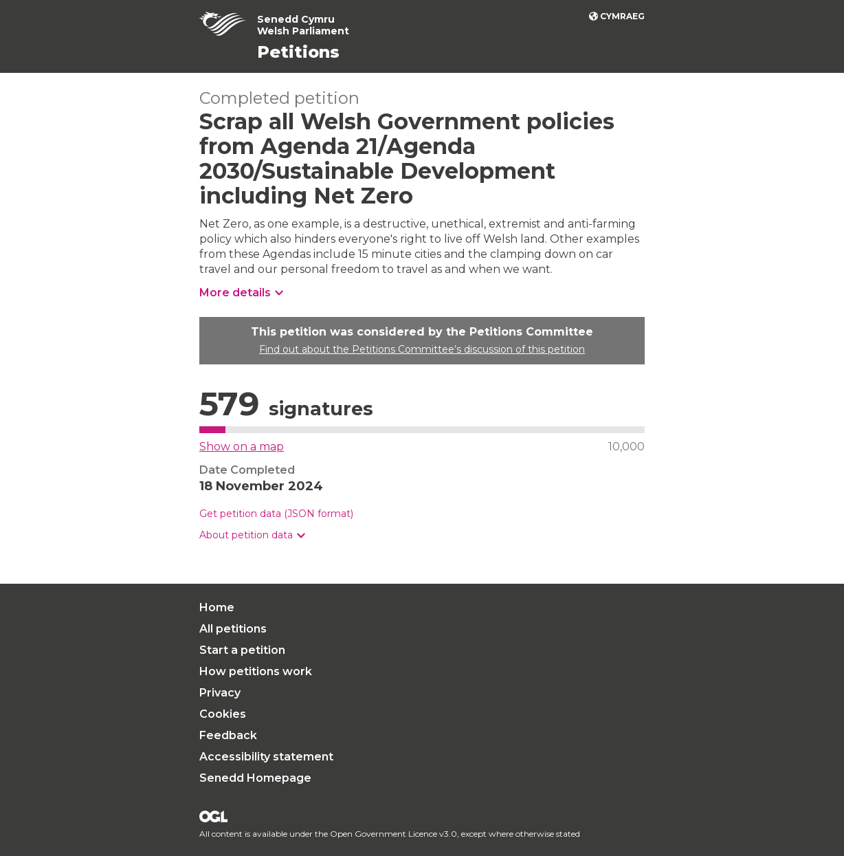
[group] (422, 535)
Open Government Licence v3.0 (393, 833)
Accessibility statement (266, 756)
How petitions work (255, 671)
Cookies (222, 714)
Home (216, 607)
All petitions (233, 628)
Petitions (298, 52)
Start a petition (242, 650)
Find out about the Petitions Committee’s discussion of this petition (422, 349)
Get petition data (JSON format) (276, 513)
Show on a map (241, 446)
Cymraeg (622, 16)
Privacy (220, 692)
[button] (252, 535)
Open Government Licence (213, 816)
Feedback (228, 735)
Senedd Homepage (255, 777)
